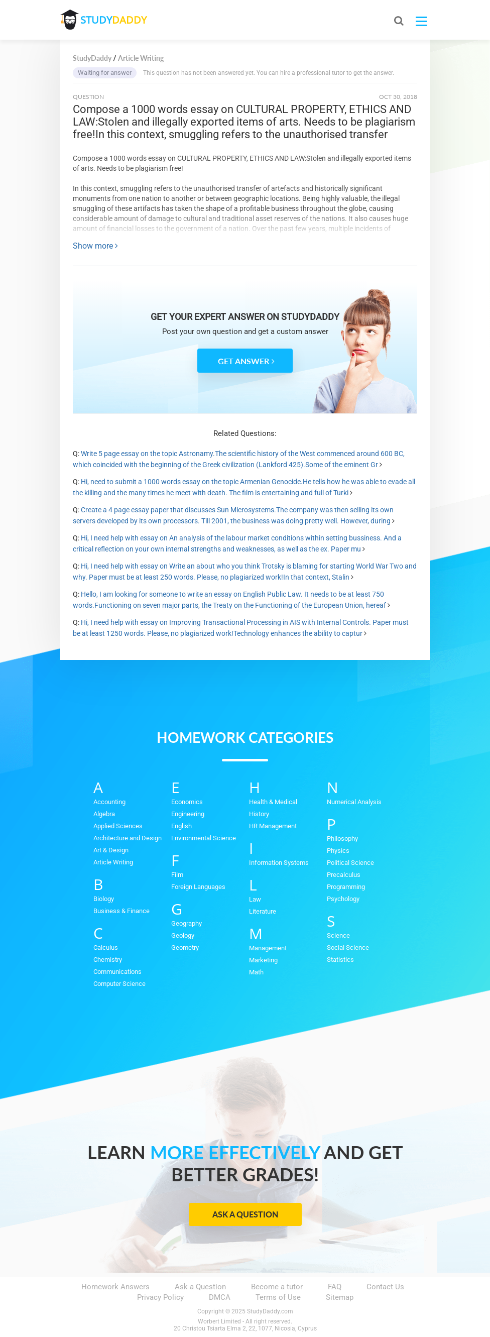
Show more (95, 246)
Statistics (340, 959)
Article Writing (113, 862)
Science (338, 935)
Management (268, 948)
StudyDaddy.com (270, 1311)
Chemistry (107, 959)
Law (255, 899)
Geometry (185, 947)
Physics (338, 850)
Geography (186, 923)
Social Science (348, 947)
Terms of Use (278, 1297)
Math (256, 972)
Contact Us (385, 1286)
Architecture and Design (127, 838)
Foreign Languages (198, 886)
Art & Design (111, 850)
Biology (103, 899)
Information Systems (279, 862)
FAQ (334, 1286)
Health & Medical (273, 802)
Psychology (343, 899)
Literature (262, 911)
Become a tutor (277, 1286)
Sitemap (339, 1297)
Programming (346, 886)
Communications (117, 971)
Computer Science (119, 983)
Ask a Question (245, 1214)
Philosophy (342, 838)
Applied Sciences (118, 826)
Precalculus (343, 874)
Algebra (104, 814)
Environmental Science (203, 838)
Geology (182, 935)
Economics (187, 802)
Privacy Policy (160, 1297)
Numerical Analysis (354, 802)
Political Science (350, 862)
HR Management (273, 826)
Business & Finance (121, 911)
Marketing (263, 960)
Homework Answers (115, 1286)
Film (177, 874)
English (181, 826)
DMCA (219, 1297)
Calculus (105, 947)
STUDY (113, 20)
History (259, 814)
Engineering (187, 814)
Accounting (109, 802)
